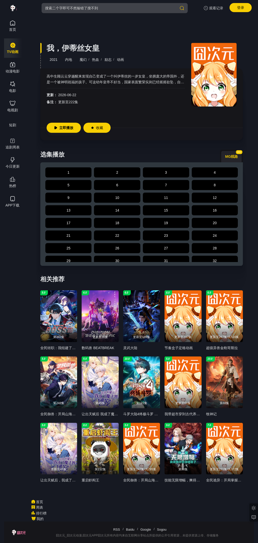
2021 (53, 60)
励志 (108, 60)
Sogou (162, 529)
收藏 (97, 128)
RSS (116, 529)
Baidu (130, 529)
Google (145, 529)
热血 (95, 60)
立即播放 (63, 128)
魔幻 (83, 60)
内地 (68, 60)
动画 (120, 60)
